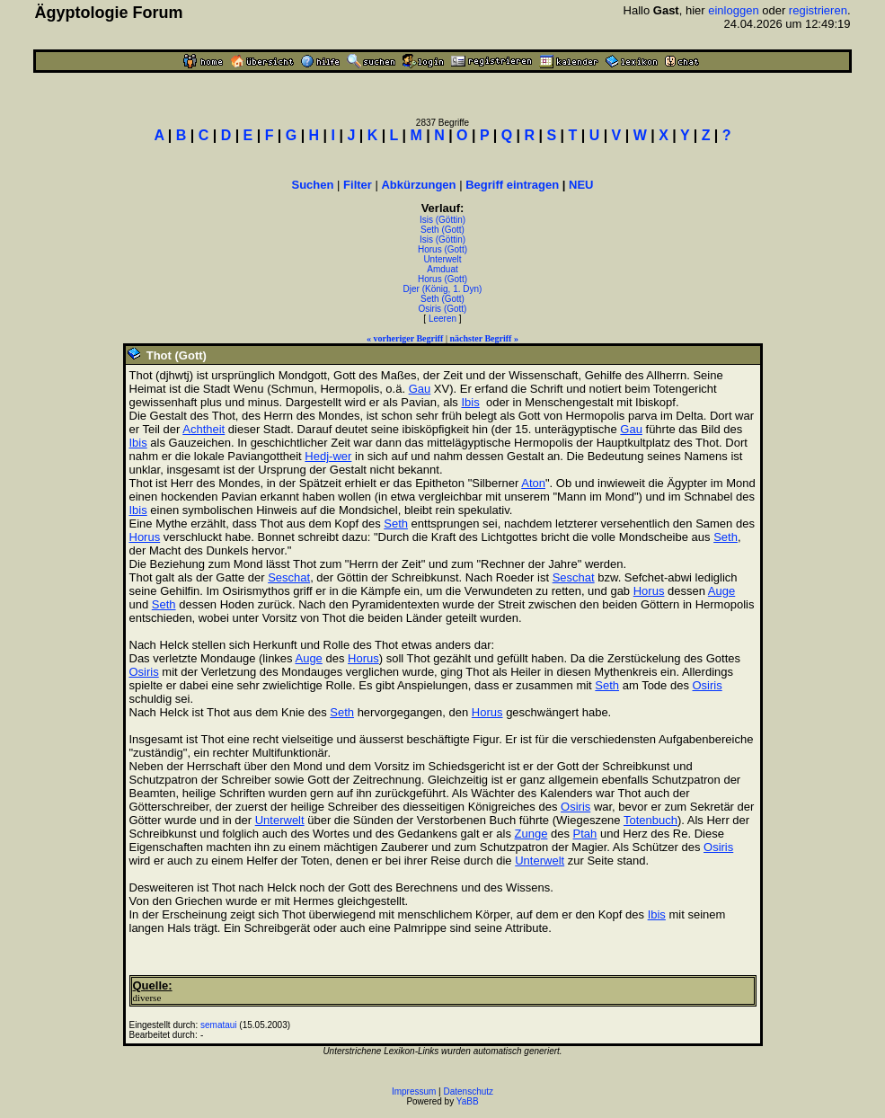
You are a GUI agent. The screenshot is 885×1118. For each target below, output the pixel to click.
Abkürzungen (418, 184)
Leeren (442, 319)
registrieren (818, 10)
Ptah (585, 833)
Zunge (531, 833)
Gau (420, 388)
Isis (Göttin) (442, 220)
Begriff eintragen (512, 184)
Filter (357, 184)
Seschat (289, 577)
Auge (721, 591)
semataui (218, 1025)
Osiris (144, 672)
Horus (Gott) (442, 249)
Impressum (414, 1091)
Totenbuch (650, 820)
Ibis (470, 402)
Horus (145, 537)
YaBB (467, 1101)
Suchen (313, 184)
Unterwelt (442, 259)
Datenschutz (469, 1091)
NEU (581, 184)
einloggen (733, 10)
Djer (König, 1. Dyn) (442, 289)
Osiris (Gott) (443, 309)
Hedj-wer (328, 456)
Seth (396, 523)
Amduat (442, 269)
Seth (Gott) (442, 230)
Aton (533, 483)
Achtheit (203, 429)
